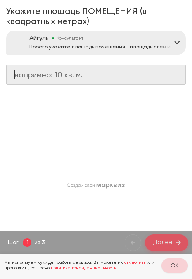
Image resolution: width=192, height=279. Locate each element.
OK (174, 265)
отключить (134, 262)
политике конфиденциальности (84, 267)
